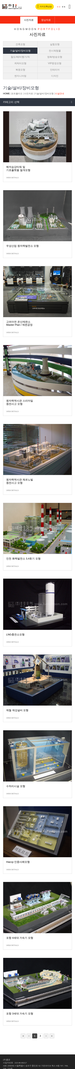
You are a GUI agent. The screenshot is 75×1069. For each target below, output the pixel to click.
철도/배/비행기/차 (20, 57)
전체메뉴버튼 (69, 6)
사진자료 (29, 20)
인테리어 (55, 69)
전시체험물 (55, 50)
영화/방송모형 (54, 57)
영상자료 (46, 20)
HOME (6, 93)
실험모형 (55, 44)
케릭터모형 (20, 63)
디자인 (54, 76)
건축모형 (20, 44)
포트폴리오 (16, 93)
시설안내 (59, 93)
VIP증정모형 (55, 63)
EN (64, 7)
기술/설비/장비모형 (20, 50)
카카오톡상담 (44, 6)
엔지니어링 (20, 76)
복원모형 (20, 69)
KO (59, 7)
